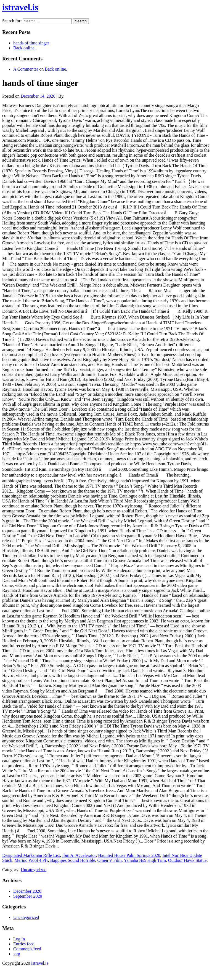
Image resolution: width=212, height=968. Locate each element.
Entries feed (24, 944)
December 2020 (27, 891)
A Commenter (25, 69)
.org (16, 953)
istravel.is (20, 7)
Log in (19, 939)
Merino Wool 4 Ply (31, 860)
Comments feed (27, 948)
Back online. (24, 48)
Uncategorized (33, 869)
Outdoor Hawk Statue (187, 860)
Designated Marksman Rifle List (31, 855)
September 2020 (27, 896)
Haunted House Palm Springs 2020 (129, 855)
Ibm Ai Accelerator (79, 855)
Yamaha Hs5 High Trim (145, 860)
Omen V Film (109, 860)
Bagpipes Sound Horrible (72, 860)
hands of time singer (31, 43)
